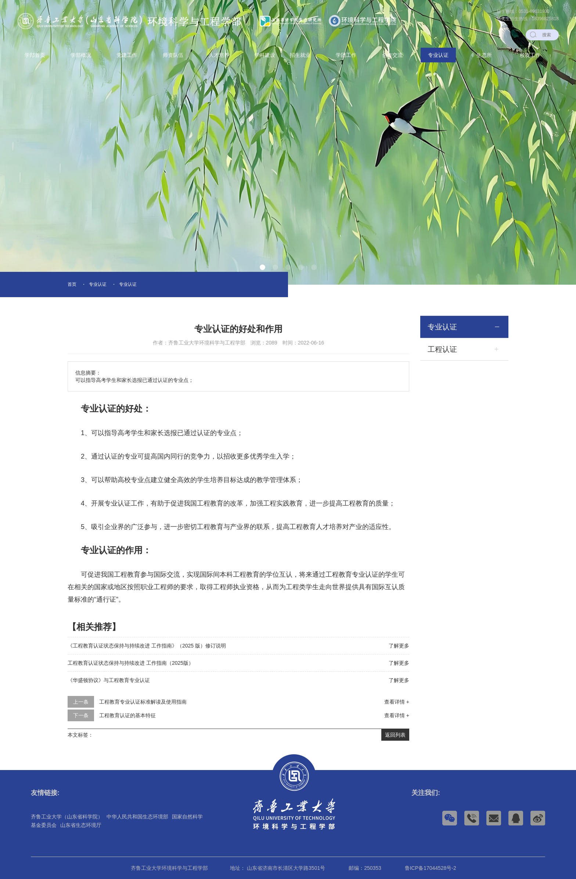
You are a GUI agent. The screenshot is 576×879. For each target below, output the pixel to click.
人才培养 (219, 55)
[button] (262, 267)
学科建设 (265, 55)
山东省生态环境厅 (80, 825)
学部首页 (35, 55)
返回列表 (395, 735)
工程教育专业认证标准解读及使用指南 (143, 702)
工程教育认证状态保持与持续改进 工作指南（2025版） (131, 663)
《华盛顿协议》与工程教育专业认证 (109, 680)
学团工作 (346, 55)
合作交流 (392, 55)
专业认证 (438, 55)
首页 (72, 284)
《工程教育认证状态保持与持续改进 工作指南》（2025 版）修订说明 (147, 646)
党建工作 (126, 55)
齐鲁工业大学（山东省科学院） (67, 817)
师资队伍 (173, 55)
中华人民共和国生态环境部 (137, 817)
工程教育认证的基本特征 (127, 715)
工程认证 (442, 349)
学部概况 (81, 55)
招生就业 (300, 55)
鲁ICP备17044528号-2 (430, 868)
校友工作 (530, 55)
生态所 (484, 55)
